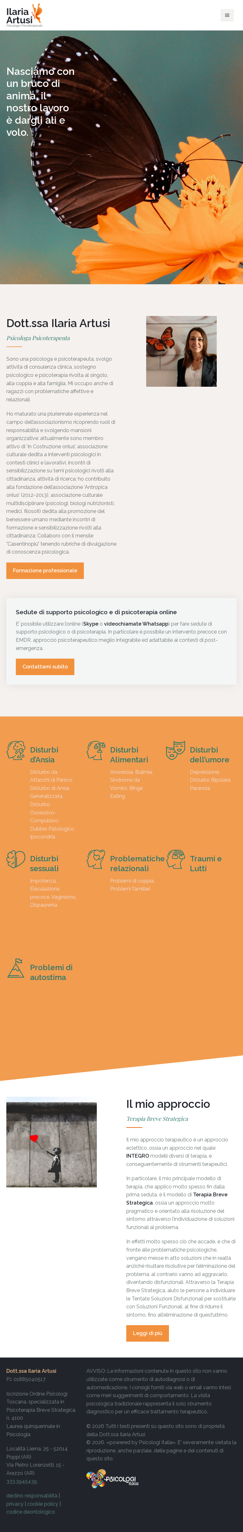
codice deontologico (30, 1512)
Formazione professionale (45, 571)
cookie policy (42, 1504)
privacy (14, 1504)
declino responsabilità (31, 1496)
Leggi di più (147, 1333)
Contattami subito (45, 667)
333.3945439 (21, 1481)
